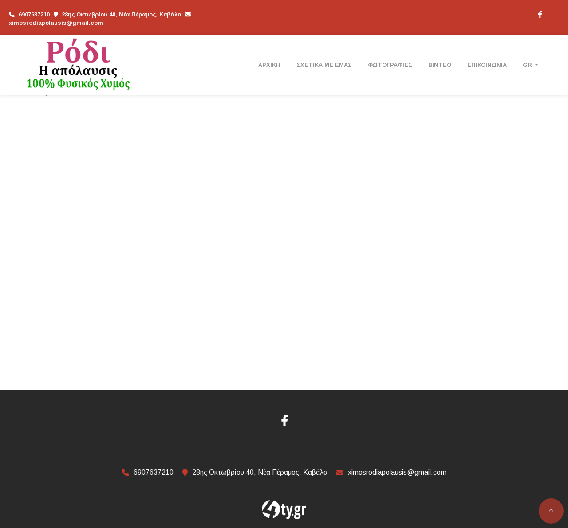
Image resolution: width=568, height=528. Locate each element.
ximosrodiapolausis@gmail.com (56, 23)
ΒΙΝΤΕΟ (439, 65)
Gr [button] (528, 65)
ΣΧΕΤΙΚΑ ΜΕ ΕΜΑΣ (324, 65)
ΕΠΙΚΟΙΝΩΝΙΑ (487, 65)
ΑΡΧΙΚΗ (269, 65)
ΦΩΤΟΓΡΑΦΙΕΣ (390, 65)
